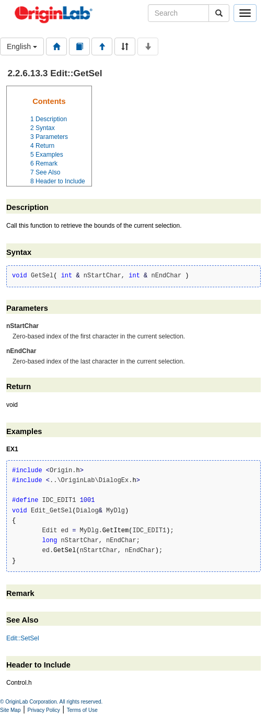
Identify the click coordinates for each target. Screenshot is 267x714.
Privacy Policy (44, 710)
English (22, 46)
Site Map (10, 710)
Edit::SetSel (22, 638)
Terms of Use (82, 710)
